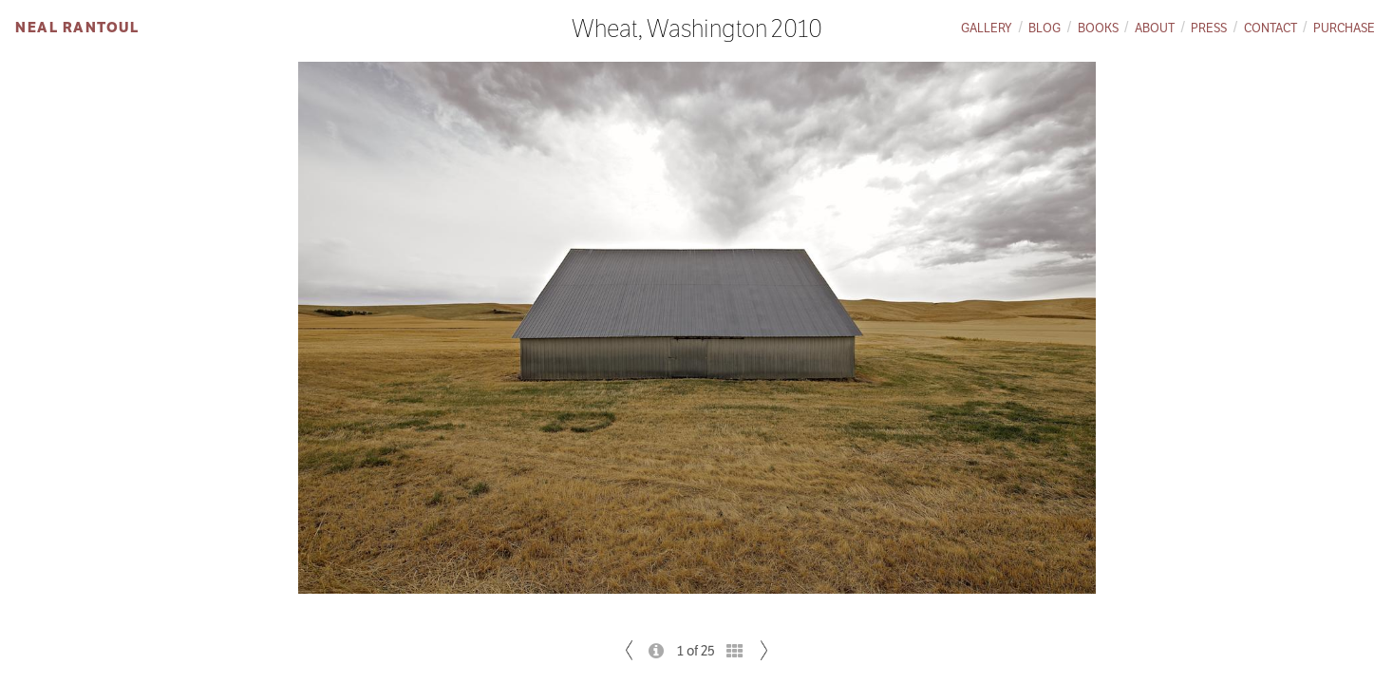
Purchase (1344, 28)
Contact (1270, 28)
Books (1098, 28)
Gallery (986, 28)
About (1155, 28)
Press (1209, 28)
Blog (1044, 28)
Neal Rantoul (77, 27)
